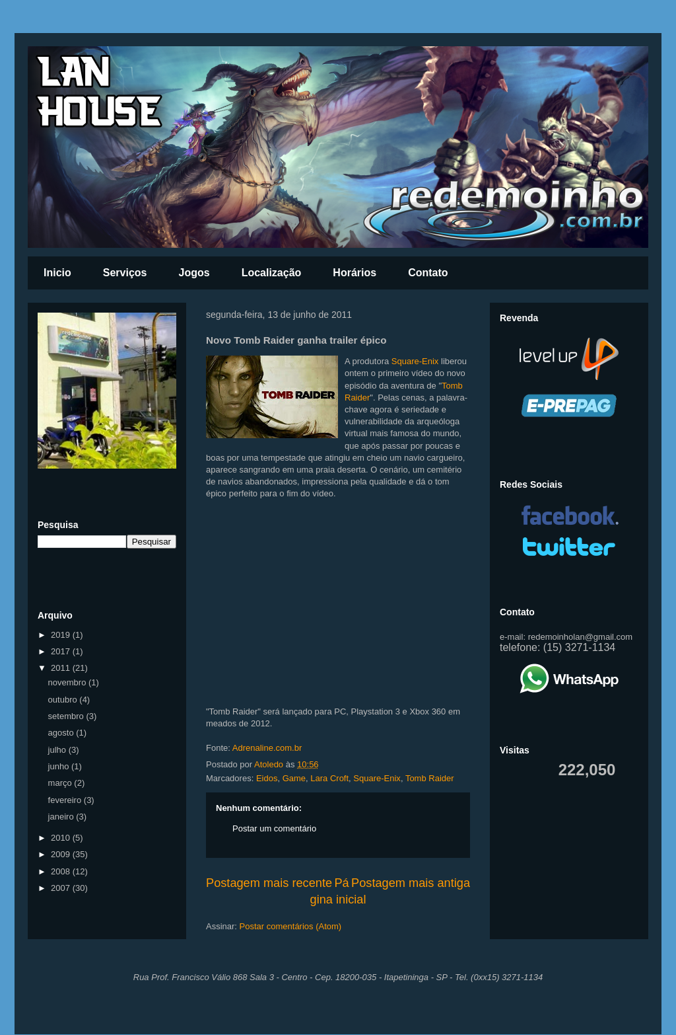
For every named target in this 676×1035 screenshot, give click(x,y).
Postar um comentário (274, 828)
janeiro (62, 817)
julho (58, 750)
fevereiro (66, 800)
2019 (62, 635)
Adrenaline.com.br (267, 748)
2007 (62, 888)
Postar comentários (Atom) (291, 926)
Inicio (57, 272)
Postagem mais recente (269, 883)
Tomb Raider (429, 778)
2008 (62, 871)
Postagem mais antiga (410, 883)
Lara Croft (329, 778)
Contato (428, 272)
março (61, 783)
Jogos (194, 272)
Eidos (267, 778)
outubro (64, 700)
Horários (354, 272)
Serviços (125, 272)
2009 (62, 854)
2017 (62, 651)
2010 (62, 838)
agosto (62, 733)
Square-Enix (415, 361)
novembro (68, 682)
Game (294, 778)
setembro (67, 716)
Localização (272, 272)
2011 (62, 668)
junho (59, 766)
